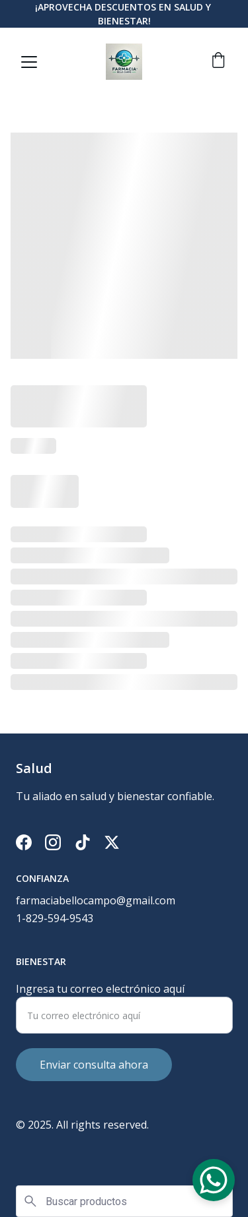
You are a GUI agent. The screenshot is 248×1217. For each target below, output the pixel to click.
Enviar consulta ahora (94, 1074)
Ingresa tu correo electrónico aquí (100, 998)
